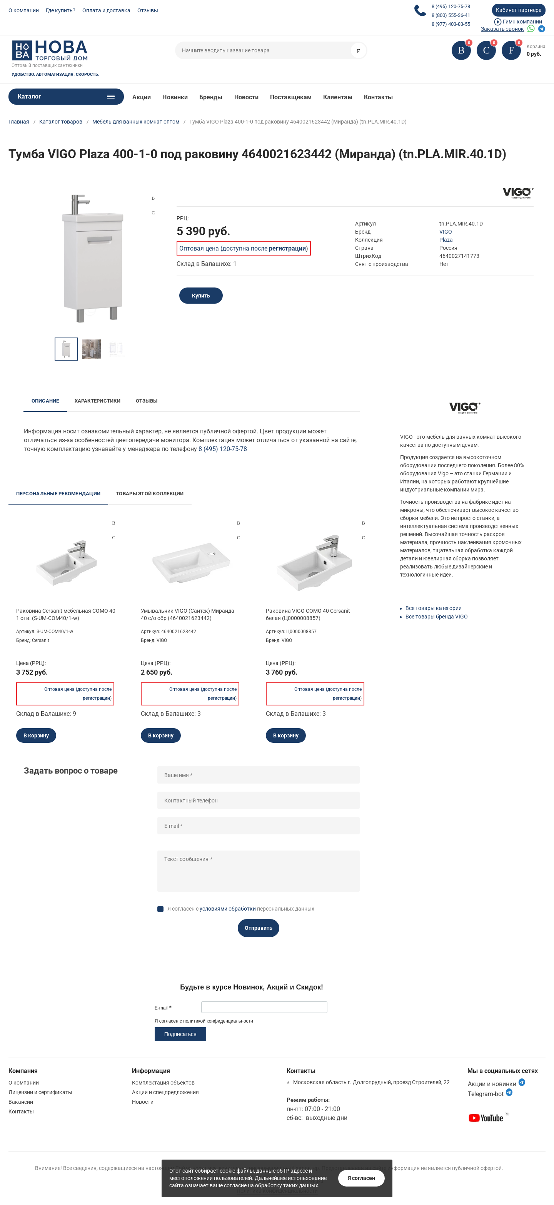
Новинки (175, 97)
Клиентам (337, 97)
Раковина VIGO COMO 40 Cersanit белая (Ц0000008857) (308, 614)
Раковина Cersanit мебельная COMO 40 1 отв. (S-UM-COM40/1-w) (65, 614)
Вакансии (20, 1102)
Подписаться (180, 1034)
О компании (23, 10)
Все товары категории (433, 608)
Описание (45, 401)
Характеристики (97, 401)
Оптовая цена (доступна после (242, 248)
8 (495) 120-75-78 (451, 6)
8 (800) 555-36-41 (451, 15)
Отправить (258, 928)
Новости (246, 97)
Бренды (210, 97)
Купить (201, 295)
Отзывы (147, 10)
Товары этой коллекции (150, 493)
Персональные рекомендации (58, 493)
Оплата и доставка (106, 10)
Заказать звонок (502, 29)
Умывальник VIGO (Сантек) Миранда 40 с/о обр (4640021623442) (187, 614)
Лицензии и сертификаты (40, 1092)
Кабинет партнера (519, 10)
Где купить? (60, 10)
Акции (141, 97)
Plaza (446, 240)
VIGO (445, 232)
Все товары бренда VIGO (436, 616)
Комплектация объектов (163, 1083)
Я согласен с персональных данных (240, 909)
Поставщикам (291, 97)
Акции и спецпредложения (165, 1092)
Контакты (378, 97)
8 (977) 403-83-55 (451, 24)
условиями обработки (228, 909)
